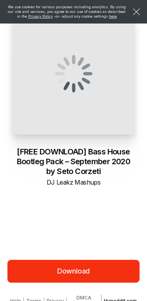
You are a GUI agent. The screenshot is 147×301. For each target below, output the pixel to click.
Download (73, 271)
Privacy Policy (40, 16)
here (113, 16)
